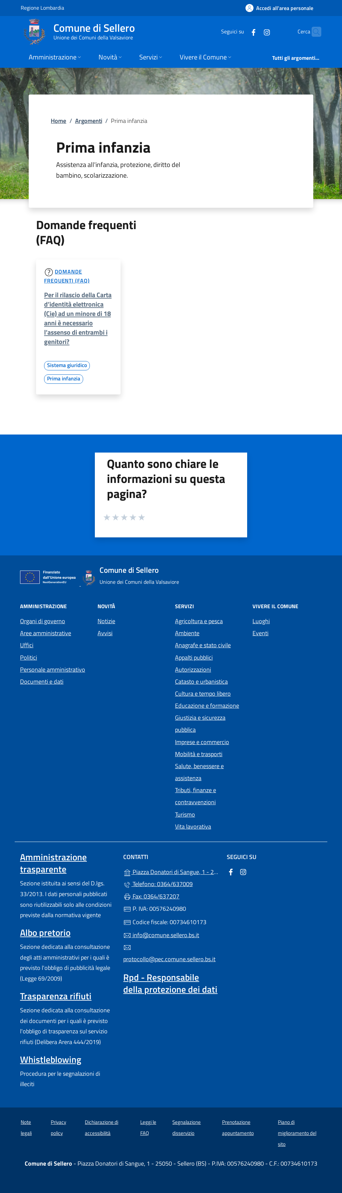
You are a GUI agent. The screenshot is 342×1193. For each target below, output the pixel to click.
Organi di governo (42, 621)
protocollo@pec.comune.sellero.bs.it (169, 954)
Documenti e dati (41, 681)
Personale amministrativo (52, 669)
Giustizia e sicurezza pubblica (200, 723)
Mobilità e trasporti (198, 753)
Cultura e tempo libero (203, 693)
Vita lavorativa (193, 826)
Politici (28, 657)
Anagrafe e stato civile (203, 645)
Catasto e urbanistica (201, 681)
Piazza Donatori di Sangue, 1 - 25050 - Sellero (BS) (170, 871)
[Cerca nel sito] (313, 32)
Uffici (26, 645)
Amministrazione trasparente (53, 863)
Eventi (260, 633)
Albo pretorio (45, 932)
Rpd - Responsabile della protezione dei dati (170, 983)
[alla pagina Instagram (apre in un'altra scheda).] (254, 31)
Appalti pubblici (194, 657)
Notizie (106, 621)
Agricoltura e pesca (199, 621)
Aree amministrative (45, 633)
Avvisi (105, 633)
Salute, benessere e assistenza (199, 772)
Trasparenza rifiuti (56, 996)
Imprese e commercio (202, 741)
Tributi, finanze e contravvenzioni (195, 796)
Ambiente (187, 633)
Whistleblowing (50, 1059)
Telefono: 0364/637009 (158, 883)
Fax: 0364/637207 (151, 896)
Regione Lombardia (42, 7)
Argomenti (88, 120)
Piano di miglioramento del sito (297, 1133)
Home (58, 120)
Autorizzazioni (193, 669)
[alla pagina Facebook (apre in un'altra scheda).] (240, 31)
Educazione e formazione (207, 705)
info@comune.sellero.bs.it (161, 935)
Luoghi (261, 621)
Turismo (185, 814)
